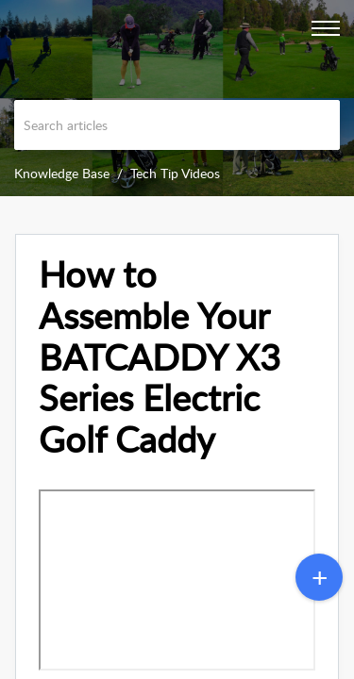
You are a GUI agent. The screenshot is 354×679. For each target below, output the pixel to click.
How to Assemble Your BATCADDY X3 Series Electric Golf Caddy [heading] (159, 357)
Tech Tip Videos (175, 173)
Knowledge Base (62, 173)
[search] (177, 125)
